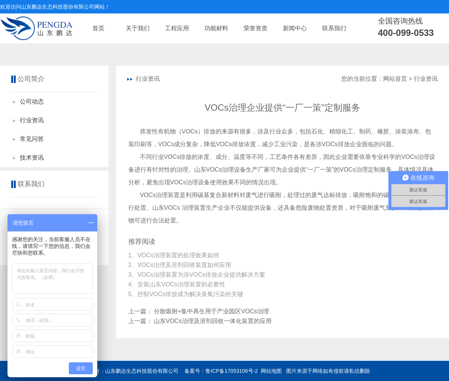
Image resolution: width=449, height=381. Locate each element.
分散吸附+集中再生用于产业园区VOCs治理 (211, 311)
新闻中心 (295, 28)
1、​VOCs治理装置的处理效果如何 (174, 255)
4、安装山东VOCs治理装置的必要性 (177, 284)
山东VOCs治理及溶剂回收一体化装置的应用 (213, 321)
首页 (98, 28)
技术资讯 (32, 157)
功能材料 (216, 28)
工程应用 (177, 28)
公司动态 (32, 101)
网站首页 (395, 79)
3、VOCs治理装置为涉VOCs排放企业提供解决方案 (197, 274)
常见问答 (32, 139)
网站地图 (271, 371)
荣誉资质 (256, 28)
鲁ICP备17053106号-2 (231, 371)
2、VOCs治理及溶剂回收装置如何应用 (180, 265)
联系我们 (334, 28)
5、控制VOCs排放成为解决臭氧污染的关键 (186, 294)
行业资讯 (32, 120)
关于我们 (138, 28)
